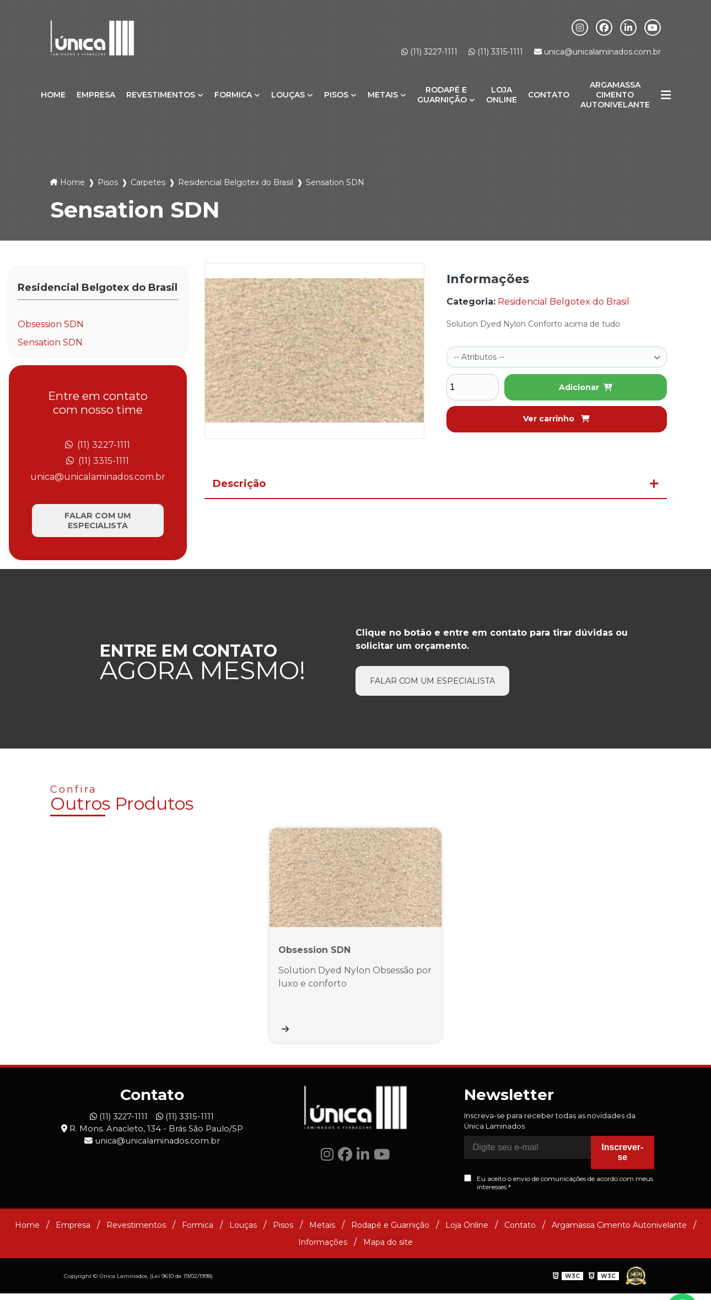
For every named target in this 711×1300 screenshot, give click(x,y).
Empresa (96, 95)
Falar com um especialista (97, 521)
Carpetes (148, 182)
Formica (233, 95)
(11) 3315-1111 (495, 52)
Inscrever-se (622, 1159)
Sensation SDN (50, 342)
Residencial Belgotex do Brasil (235, 182)
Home (53, 95)
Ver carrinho (556, 417)
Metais (383, 95)
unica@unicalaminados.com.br (597, 52)
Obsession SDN (51, 324)
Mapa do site (388, 1249)
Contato (548, 95)
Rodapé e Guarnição (442, 95)
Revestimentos (160, 95)
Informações (322, 1249)
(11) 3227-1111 (429, 52)
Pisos (336, 95)
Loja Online (501, 95)
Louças (288, 95)
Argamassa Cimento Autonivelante (615, 95)
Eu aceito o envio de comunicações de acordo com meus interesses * (558, 1190)
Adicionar (585, 386)
